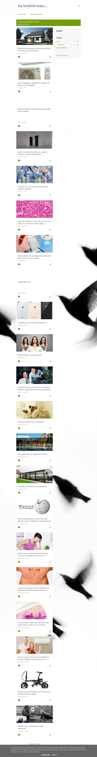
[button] (50, 57)
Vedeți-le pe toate (23, 24)
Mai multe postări (34, 744)
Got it (54, 755)
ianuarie (60, 45)
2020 (58, 41)
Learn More (45, 755)
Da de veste (22, 14)
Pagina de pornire (36, 14)
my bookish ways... (32, 6)
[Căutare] (79, 6)
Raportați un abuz (62, 55)
